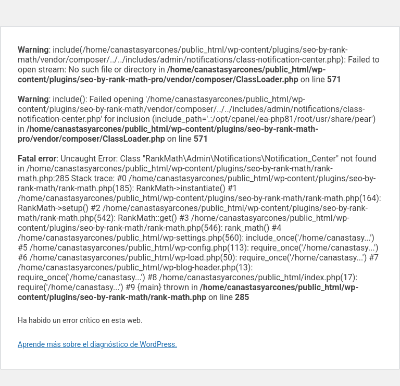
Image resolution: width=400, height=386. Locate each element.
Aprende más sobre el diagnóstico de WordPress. (97, 344)
